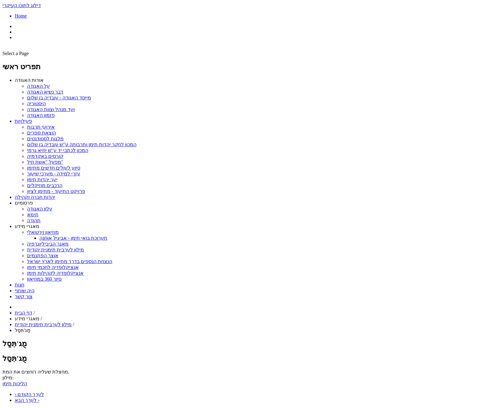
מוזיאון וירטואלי (43, 232)
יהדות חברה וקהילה (35, 197)
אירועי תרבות (41, 127)
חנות (19, 284)
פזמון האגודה (41, 115)
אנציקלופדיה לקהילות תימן (55, 273)
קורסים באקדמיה (45, 156)
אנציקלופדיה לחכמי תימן (53, 267)
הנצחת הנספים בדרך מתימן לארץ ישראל (69, 261)
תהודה (34, 220)
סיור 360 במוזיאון (44, 279)
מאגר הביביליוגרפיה (48, 243)
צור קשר (24, 296)
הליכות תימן (14, 383)
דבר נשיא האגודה (45, 91)
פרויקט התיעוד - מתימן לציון (56, 191)
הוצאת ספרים (41, 132)
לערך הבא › (27, 400)
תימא (32, 214)
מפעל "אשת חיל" (45, 162)
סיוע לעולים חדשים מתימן (53, 167)
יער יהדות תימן (42, 179)
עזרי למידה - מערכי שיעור (53, 173)
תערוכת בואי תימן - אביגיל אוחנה (73, 238)
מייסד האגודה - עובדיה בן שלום (59, 97)
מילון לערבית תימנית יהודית (55, 249)
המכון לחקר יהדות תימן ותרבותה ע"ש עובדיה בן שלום (81, 144)
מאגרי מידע (27, 226)
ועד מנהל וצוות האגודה (51, 109)
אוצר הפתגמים (42, 255)
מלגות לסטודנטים (45, 138)
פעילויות (23, 121)
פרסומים (24, 203)
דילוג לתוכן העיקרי (21, 5)
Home (21, 15)
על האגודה (38, 86)
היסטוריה (36, 103)
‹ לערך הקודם (29, 394)
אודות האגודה (29, 80)
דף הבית (23, 312)
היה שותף (24, 290)
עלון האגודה (39, 208)
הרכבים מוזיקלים (44, 185)
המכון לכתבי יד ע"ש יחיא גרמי (57, 150)
